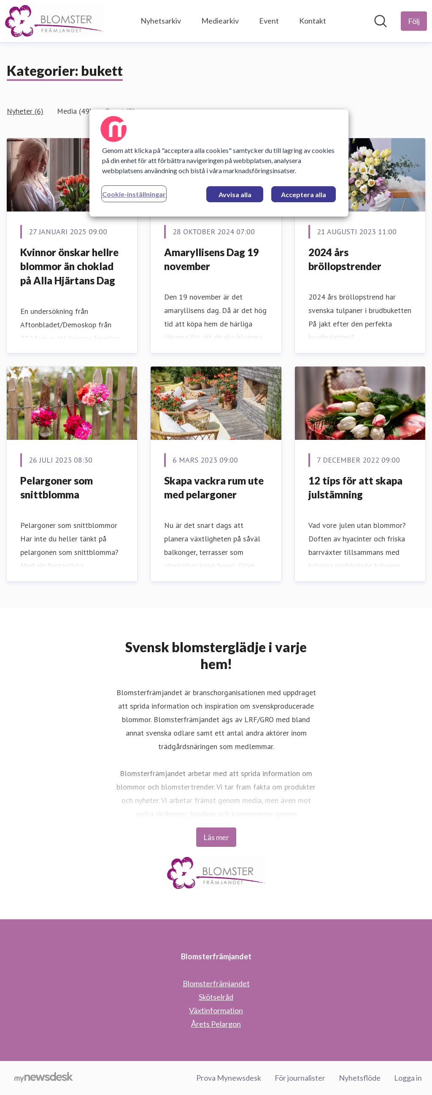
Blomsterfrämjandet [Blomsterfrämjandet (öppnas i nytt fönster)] (216, 983)
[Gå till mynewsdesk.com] (43, 1078)
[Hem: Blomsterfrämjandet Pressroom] (54, 21)
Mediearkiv (220, 20)
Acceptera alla (303, 194)
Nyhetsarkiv (160, 20)
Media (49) (74, 111)
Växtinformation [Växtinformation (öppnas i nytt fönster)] (216, 1010)
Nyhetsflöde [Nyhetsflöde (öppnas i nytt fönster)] (360, 1077)
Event (269, 20)
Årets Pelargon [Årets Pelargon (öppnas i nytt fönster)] (216, 1023)
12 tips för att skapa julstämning (355, 487)
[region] (218, 163)
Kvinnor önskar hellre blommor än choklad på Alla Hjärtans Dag (69, 266)
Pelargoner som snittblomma (56, 487)
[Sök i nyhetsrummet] (380, 21)
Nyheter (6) (25, 111)
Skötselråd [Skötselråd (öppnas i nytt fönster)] (216, 996)
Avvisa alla (235, 194)
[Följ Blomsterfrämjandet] (414, 21)
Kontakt (312, 20)
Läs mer (216, 837)
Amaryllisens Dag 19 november (211, 259)
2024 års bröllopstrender (344, 259)
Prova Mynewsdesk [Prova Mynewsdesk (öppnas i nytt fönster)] (228, 1077)
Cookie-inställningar (134, 194)
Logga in (408, 1077)
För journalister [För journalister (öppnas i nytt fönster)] (300, 1077)
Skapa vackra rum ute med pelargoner (214, 487)
